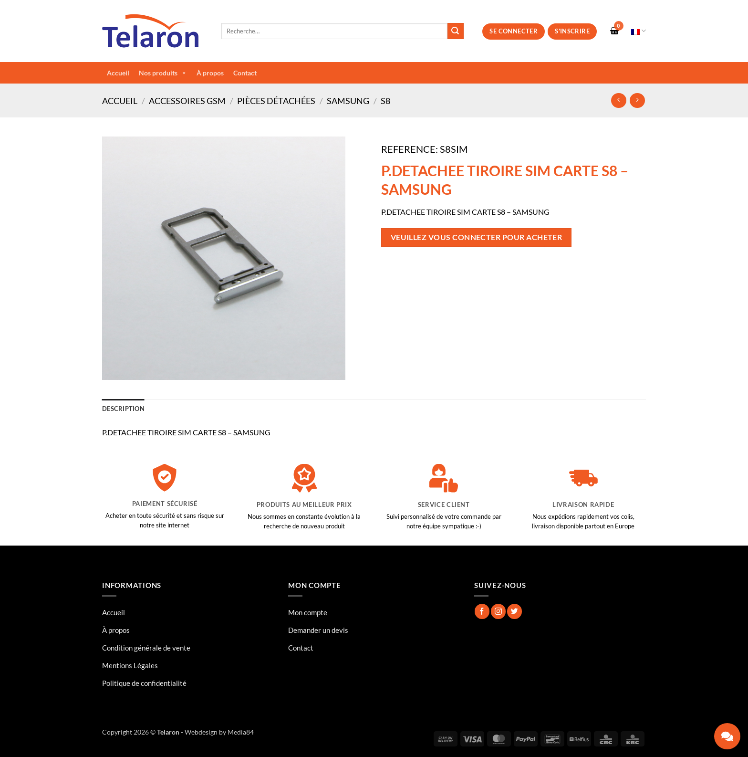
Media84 (241, 732)
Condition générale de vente (146, 647)
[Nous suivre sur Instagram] (498, 611)
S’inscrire (572, 31)
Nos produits (163, 73)
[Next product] (618, 100)
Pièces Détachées (276, 100)
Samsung (348, 100)
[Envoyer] (455, 31)
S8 (385, 100)
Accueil (118, 73)
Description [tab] (123, 408)
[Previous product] (637, 100)
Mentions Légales (130, 665)
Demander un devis (318, 630)
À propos (210, 73)
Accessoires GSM (187, 100)
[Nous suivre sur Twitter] (514, 611)
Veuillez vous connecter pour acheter (476, 237)
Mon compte (307, 612)
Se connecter (513, 31)
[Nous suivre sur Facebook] (482, 611)
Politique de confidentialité (144, 683)
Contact (245, 73)
